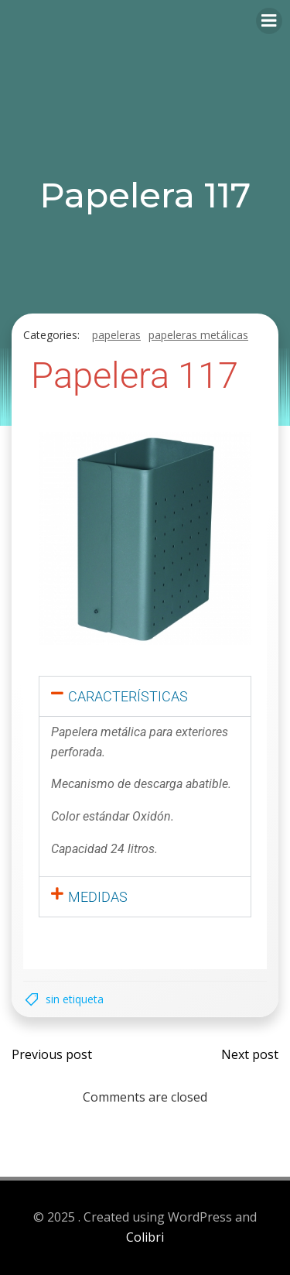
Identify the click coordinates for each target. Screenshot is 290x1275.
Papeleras (116, 334)
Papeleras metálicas (198, 334)
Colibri (145, 1237)
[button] (145, 696)
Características (128, 696)
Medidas (98, 897)
